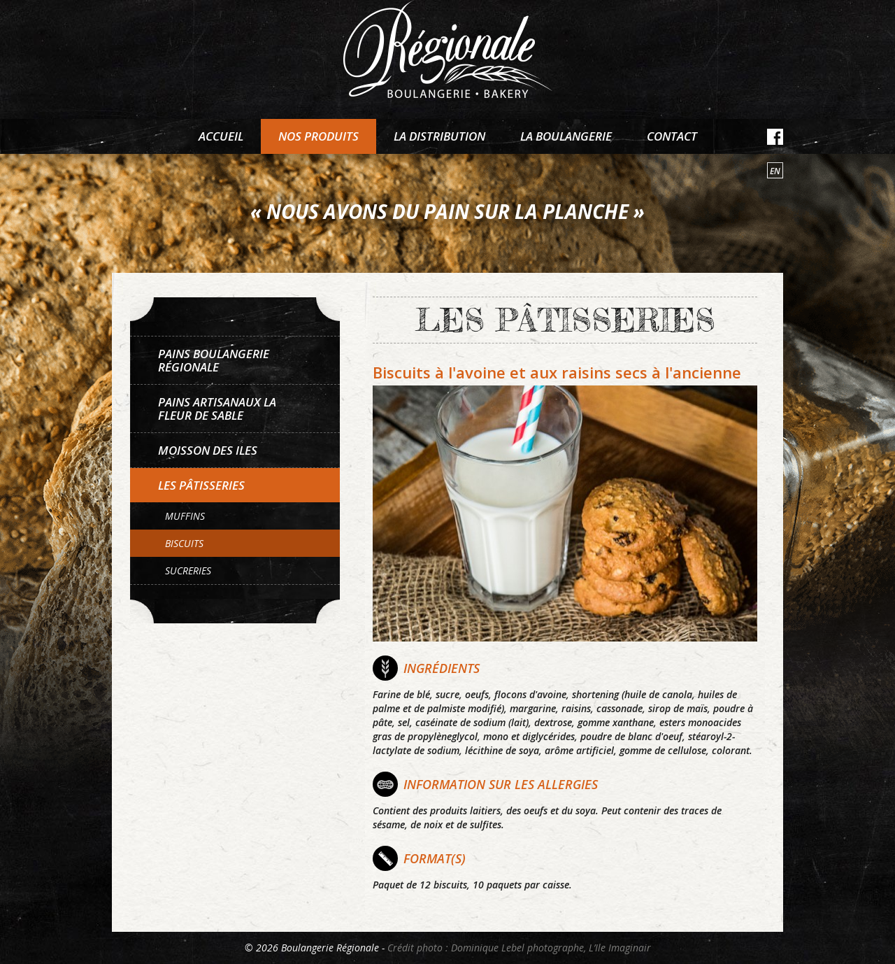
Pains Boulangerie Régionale (213, 360)
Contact (672, 136)
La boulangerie (566, 136)
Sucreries (188, 570)
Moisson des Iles (207, 450)
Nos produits (318, 136)
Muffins (185, 516)
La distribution (439, 136)
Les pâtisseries (201, 485)
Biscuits (184, 543)
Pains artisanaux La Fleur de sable (217, 408)
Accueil (221, 136)
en (775, 171)
